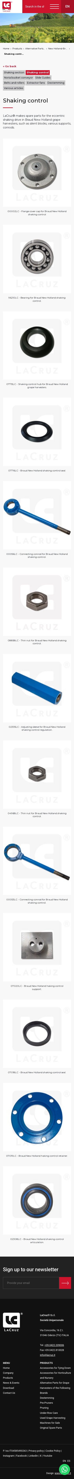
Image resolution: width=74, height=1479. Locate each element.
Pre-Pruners (46, 1402)
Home (6, 48)
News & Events (11, 1382)
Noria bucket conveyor (18, 77)
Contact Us (9, 1392)
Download (8, 1387)
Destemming (55, 82)
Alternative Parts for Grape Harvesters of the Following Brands (35, 48)
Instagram (8, 1455)
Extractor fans (36, 82)
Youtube (47, 1455)
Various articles (13, 88)
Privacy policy (36, 1450)
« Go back (9, 66)
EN (65, 1460)
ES (68, 1460)
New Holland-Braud (58, 48)
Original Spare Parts (51, 1427)
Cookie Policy (53, 1450)
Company (8, 1372)
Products (17, 48)
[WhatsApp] (64, 1469)
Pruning (44, 1407)
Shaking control (14, 54)
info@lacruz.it (47, 1355)
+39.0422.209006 (54, 1345)
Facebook (21, 1455)
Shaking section (14, 72)
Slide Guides (43, 77)
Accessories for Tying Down (55, 1367)
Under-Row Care (49, 1412)
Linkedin (33, 1455)
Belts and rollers (14, 82)
